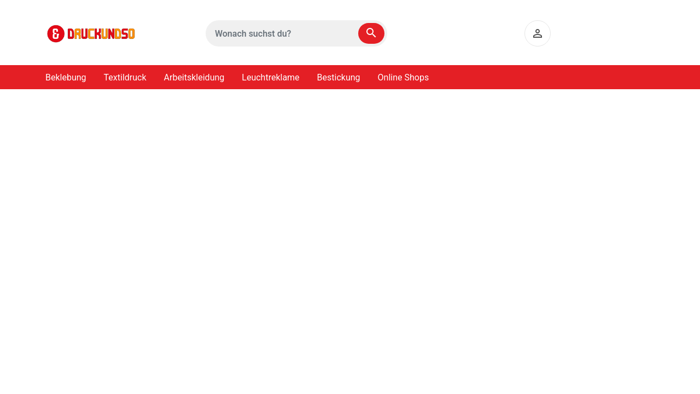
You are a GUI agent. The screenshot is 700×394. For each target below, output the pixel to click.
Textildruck (125, 77)
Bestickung (338, 77)
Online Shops (403, 77)
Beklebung (65, 77)
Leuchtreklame (270, 77)
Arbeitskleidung (194, 77)
